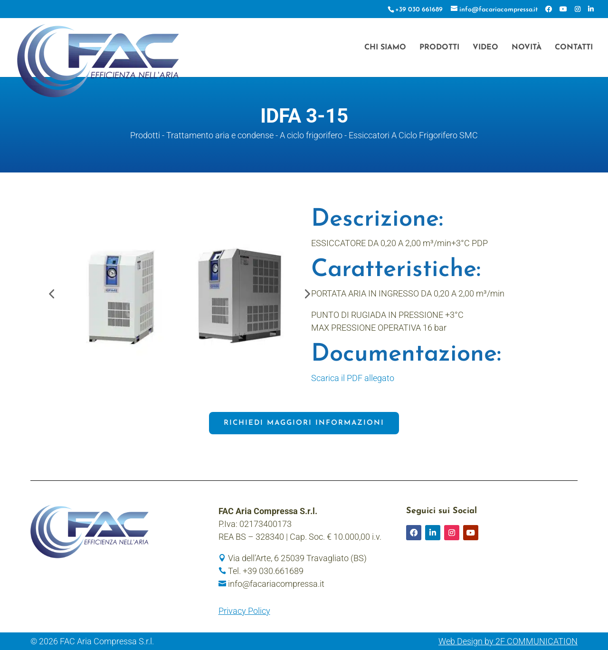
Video (485, 47)
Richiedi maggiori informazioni (304, 423)
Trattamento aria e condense (220, 135)
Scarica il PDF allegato (352, 378)
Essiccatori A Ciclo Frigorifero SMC (413, 135)
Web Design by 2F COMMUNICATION (508, 641)
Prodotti (439, 47)
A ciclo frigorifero (311, 135)
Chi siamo (385, 47)
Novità (527, 47)
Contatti (574, 47)
